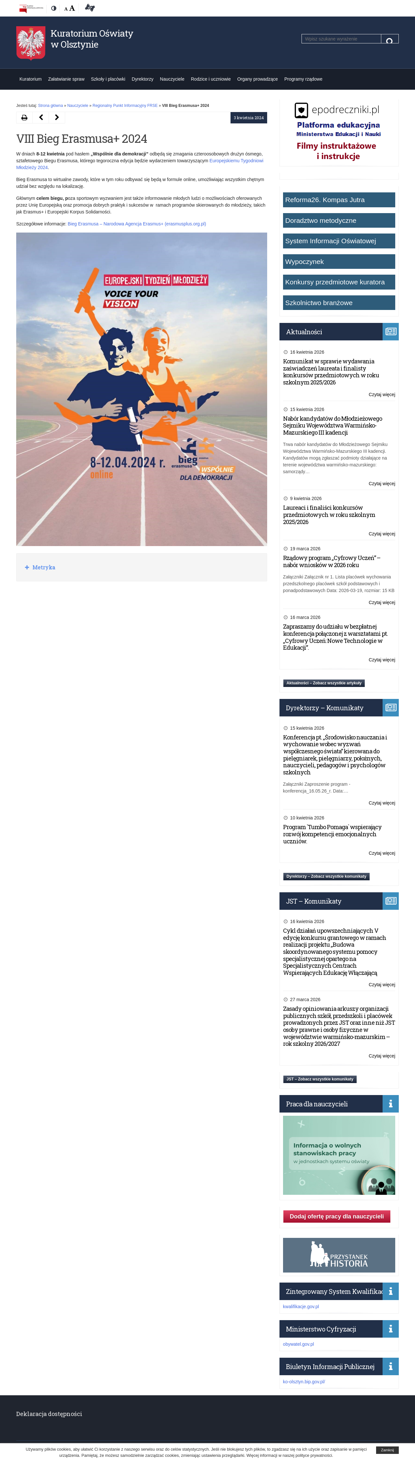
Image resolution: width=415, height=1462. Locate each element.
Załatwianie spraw (66, 79)
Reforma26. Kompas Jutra (325, 199)
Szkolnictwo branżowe (319, 302)
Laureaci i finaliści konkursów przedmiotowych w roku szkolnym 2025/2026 (329, 514)
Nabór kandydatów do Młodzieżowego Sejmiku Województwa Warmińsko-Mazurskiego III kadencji (332, 425)
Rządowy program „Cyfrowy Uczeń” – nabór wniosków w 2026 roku (331, 561)
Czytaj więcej (382, 394)
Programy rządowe (303, 79)
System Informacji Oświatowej (330, 241)
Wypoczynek (304, 261)
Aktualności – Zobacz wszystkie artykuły (324, 683)
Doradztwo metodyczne (320, 220)
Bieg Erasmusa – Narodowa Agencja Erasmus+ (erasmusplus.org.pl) (137, 223)
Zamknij (387, 1450)
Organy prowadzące (257, 79)
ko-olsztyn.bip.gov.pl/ (304, 1381)
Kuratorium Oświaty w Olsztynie (92, 38)
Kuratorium (30, 79)
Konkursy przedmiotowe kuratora (335, 282)
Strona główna (50, 105)
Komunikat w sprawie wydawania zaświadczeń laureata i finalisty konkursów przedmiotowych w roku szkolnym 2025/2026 (331, 371)
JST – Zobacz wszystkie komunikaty (320, 1079)
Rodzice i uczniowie (211, 79)
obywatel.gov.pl (298, 1344)
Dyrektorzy (142, 79)
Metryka (43, 567)
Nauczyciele (172, 79)
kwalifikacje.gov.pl (301, 1306)
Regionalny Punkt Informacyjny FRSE (125, 105)
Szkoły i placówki (108, 79)
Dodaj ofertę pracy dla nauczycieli (337, 1216)
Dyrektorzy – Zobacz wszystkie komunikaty (326, 876)
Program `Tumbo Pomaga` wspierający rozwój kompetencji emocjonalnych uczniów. (332, 834)
